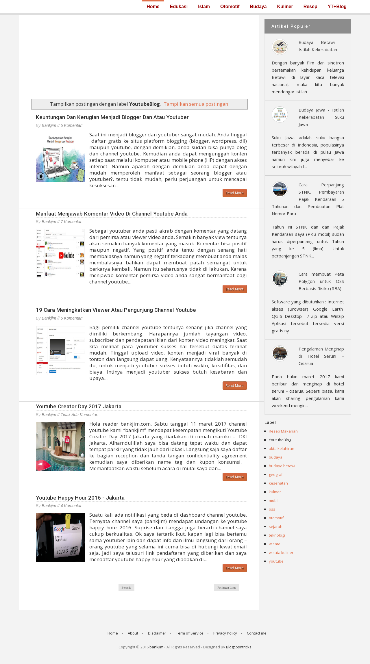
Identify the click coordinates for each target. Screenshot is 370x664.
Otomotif (230, 6)
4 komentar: (72, 505)
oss (272, 509)
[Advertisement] (139, 55)
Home (153, 6)
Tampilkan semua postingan (196, 104)
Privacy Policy (225, 633)
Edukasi (179, 6)
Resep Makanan (283, 431)
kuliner (275, 491)
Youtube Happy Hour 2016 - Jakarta (80, 497)
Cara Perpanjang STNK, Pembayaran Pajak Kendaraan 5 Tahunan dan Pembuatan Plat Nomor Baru (308, 199)
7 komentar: (72, 221)
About (133, 633)
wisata (274, 543)
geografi (276, 474)
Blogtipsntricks (238, 647)
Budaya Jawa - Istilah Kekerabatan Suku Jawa (321, 117)
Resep (310, 6)
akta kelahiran (281, 448)
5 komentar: (72, 125)
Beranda (126, 587)
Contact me (257, 633)
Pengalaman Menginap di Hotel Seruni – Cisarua (321, 356)
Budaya (258, 6)
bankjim (156, 647)
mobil (273, 500)
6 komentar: (72, 318)
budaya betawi (282, 465)
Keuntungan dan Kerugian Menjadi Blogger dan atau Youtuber (112, 117)
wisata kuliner (281, 552)
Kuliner (285, 6)
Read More (235, 192)
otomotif (276, 517)
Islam (204, 6)
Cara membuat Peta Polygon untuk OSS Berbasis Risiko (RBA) (321, 281)
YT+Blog (337, 6)
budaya (275, 457)
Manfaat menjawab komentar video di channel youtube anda (112, 213)
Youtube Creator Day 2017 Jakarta (78, 406)
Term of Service (190, 633)
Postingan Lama (226, 587)
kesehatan (278, 483)
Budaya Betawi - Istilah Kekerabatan (321, 45)
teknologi (277, 535)
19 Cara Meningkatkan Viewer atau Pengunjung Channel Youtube (116, 310)
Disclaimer (157, 633)
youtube (276, 561)
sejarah (275, 526)
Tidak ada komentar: (80, 414)
